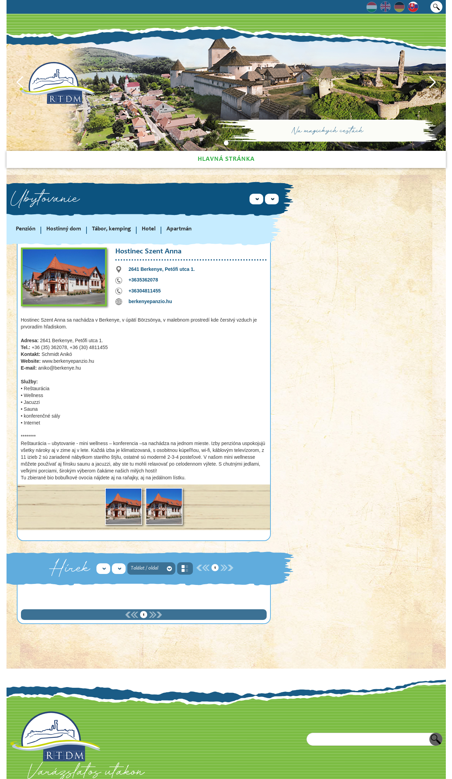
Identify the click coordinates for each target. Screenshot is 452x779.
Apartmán (179, 229)
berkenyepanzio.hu (150, 301)
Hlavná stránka (226, 159)
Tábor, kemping (111, 229)
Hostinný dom (63, 229)
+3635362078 (143, 280)
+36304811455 (144, 290)
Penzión (25, 229)
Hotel (148, 229)
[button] (20, 82)
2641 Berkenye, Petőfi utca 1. (161, 269)
